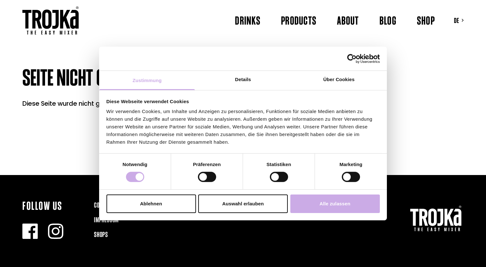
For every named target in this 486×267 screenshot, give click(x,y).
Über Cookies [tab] (339, 79)
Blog (388, 20)
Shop (426, 20)
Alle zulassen (334, 203)
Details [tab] (243, 79)
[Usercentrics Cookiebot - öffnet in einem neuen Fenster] (352, 58)
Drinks (248, 20)
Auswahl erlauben (243, 203)
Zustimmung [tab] (147, 80)
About (348, 20)
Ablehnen (151, 203)
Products (299, 20)
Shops (101, 234)
